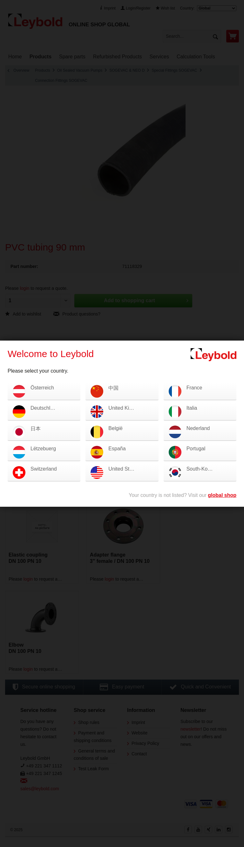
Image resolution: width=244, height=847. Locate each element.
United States (123, 469)
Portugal (196, 448)
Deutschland (44, 408)
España (116, 448)
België (115, 428)
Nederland (198, 428)
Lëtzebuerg (43, 448)
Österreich (42, 387)
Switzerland (43, 469)
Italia (191, 408)
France (194, 387)
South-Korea (200, 469)
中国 (113, 388)
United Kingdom (126, 408)
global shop (222, 495)
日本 (35, 428)
